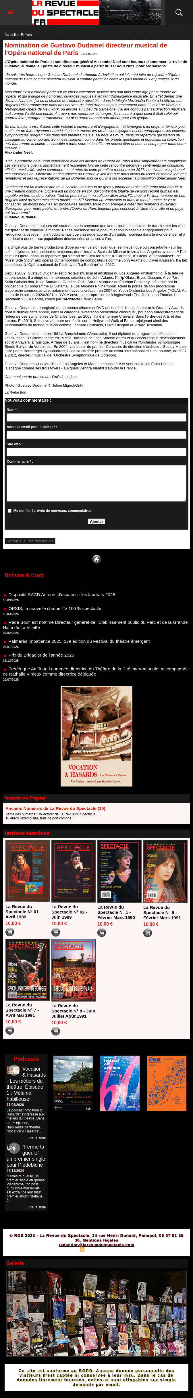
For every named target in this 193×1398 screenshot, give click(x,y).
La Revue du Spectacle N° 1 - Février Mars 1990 (116, 912)
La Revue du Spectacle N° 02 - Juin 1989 (69, 911)
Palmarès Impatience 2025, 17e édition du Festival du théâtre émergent (81, 643)
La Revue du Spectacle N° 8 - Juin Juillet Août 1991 (69, 1013)
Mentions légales (100, 1257)
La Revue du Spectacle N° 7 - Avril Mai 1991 (22, 1009)
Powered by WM (121, 1266)
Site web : (15, 444)
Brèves (25, 34)
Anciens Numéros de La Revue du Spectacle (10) (55, 808)
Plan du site (68, 1266)
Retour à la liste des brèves (27, 541)
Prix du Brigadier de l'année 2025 (42, 657)
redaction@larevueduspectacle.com (96, 1261)
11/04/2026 (15, 1116)
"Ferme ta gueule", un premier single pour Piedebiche (26, 1170)
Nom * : (13, 409)
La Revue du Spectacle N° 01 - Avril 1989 (24, 911)
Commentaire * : (20, 461)
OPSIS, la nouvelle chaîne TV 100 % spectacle (56, 610)
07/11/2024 (15, 1188)
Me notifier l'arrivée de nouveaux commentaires (52, 510)
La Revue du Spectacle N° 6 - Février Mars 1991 (162, 912)
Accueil (10, 34)
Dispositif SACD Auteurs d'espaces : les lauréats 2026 (63, 596)
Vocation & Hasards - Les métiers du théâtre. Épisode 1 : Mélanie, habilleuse (25, 1092)
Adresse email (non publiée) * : (32, 426)
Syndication (95, 1266)
